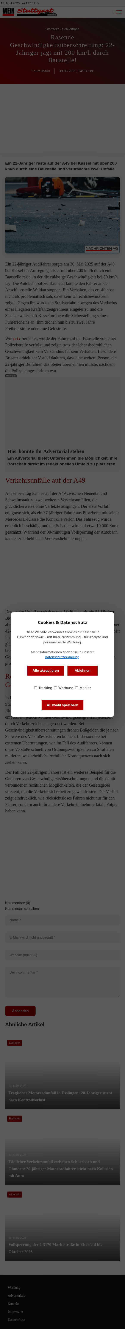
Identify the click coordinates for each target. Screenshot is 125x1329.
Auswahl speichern (62, 705)
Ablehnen (82, 670)
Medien (83, 687)
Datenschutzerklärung (62, 657)
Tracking (43, 687)
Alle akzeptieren (46, 670)
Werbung (63, 687)
